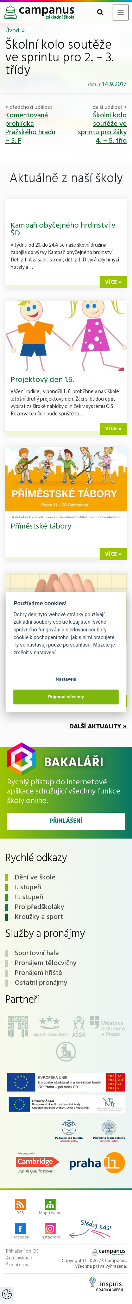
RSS (20, 1208)
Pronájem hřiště (38, 973)
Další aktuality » (98, 726)
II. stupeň (29, 897)
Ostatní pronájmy (41, 983)
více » (113, 282)
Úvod (12, 31)
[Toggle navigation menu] (120, 12)
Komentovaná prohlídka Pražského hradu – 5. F (30, 128)
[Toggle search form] (100, 12)
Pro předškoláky (39, 907)
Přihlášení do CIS (22, 1251)
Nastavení (66, 679)
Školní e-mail (19, 1265)
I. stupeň (28, 887)
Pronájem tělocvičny (45, 963)
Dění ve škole (35, 877)
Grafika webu (106, 1285)
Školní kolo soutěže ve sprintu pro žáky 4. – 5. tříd (102, 128)
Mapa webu (50, 1208)
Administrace (19, 1258)
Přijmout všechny (66, 696)
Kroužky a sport (39, 917)
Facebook (20, 1232)
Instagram (50, 1232)
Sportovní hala (37, 953)
